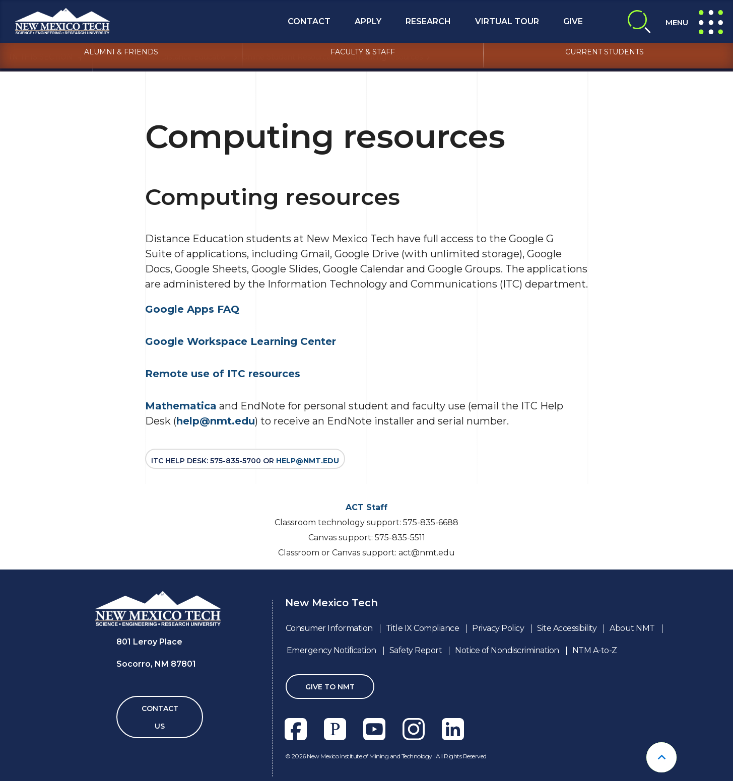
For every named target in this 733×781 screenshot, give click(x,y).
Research (428, 21)
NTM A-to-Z (594, 650)
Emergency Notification (331, 650)
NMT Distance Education (186, 56)
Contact (309, 21)
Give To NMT (330, 686)
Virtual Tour (507, 21)
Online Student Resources (288, 56)
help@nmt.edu (215, 421)
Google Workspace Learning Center (240, 341)
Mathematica (181, 406)
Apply (368, 21)
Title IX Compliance (422, 628)
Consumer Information (329, 628)
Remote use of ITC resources (222, 374)
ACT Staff (366, 507)
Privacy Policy (498, 628)
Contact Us (160, 717)
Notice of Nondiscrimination (507, 650)
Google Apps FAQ (192, 309)
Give (573, 21)
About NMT (632, 628)
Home (118, 56)
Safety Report (415, 650)
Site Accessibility (566, 628)
